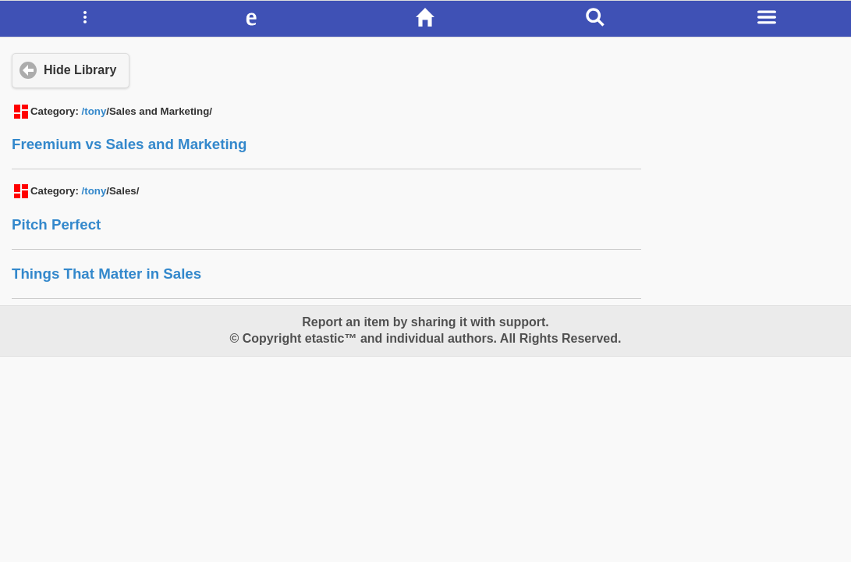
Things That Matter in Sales (106, 273)
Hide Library (80, 69)
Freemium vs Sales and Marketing (129, 144)
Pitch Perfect (56, 224)
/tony (94, 111)
